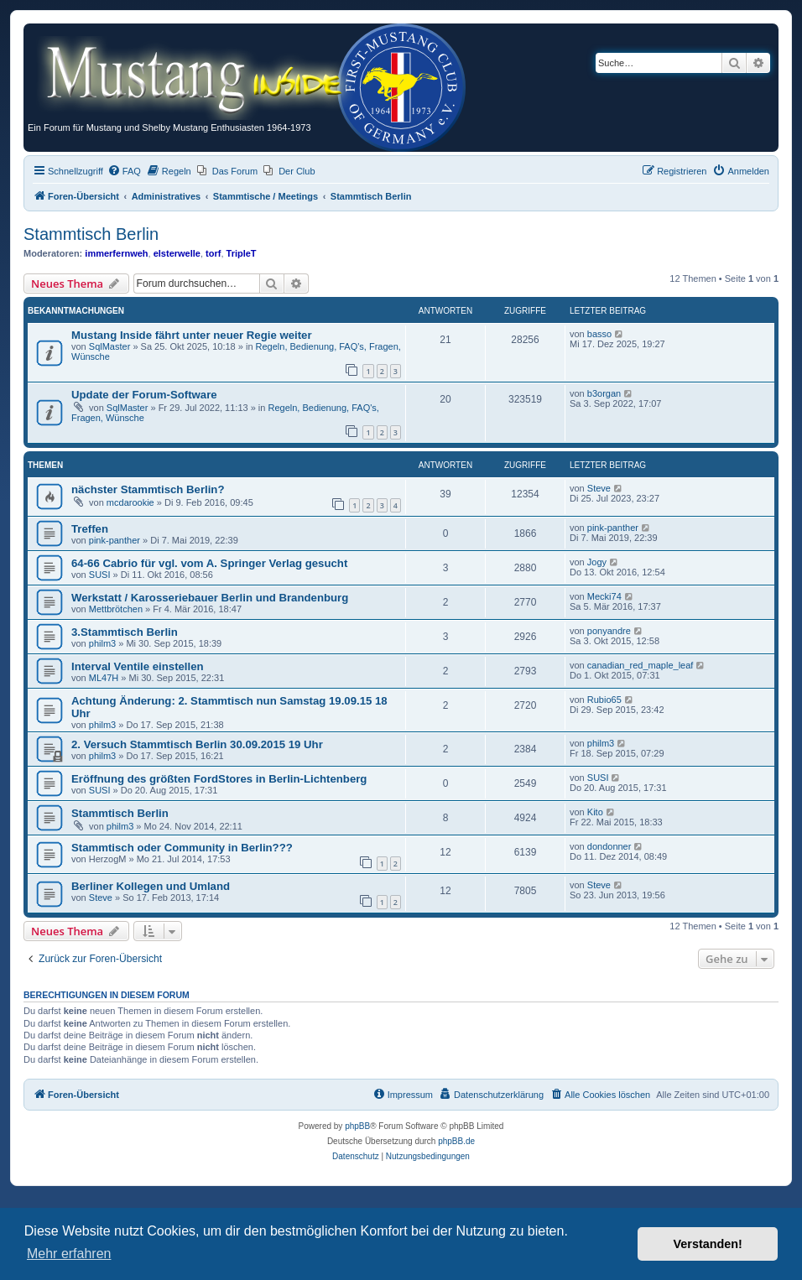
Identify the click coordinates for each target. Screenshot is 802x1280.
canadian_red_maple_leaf (640, 665)
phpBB (357, 1126)
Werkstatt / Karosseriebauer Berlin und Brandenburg (209, 597)
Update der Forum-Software (144, 394)
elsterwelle (177, 253)
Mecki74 (604, 596)
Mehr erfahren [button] (69, 1253)
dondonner (609, 846)
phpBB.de (456, 1141)
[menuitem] (124, 171)
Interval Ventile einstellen (137, 666)
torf (213, 253)
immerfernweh (116, 253)
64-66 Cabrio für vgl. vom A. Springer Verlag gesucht (209, 563)
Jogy (597, 562)
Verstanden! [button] (708, 1244)
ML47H (103, 678)
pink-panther (114, 540)
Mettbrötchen (116, 609)
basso (599, 334)
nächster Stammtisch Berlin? (147, 489)
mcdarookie (130, 502)
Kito (595, 812)
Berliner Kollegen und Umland (150, 886)
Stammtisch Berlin (91, 234)
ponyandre (609, 631)
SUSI (100, 575)
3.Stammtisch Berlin (124, 632)
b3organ (604, 393)
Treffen (89, 529)
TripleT (242, 253)
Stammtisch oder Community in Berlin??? (182, 847)
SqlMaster (110, 346)
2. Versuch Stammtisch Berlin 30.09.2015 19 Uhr (197, 744)
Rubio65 (604, 700)
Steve (599, 488)
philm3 (102, 643)
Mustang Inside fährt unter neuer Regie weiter (191, 335)
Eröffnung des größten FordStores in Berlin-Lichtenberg (219, 779)
